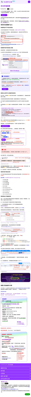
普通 (8, 8)
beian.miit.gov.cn (4, 205)
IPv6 (13, 1)
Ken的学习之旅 (4, 364)
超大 (12, 8)
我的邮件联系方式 (24, 17)
